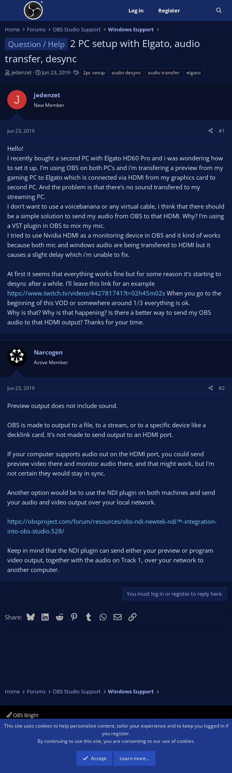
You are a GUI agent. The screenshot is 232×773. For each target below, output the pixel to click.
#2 (222, 388)
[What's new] (198, 11)
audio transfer (164, 72)
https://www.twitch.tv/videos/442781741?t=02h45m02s (86, 293)
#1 (222, 130)
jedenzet (21, 72)
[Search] (219, 11)
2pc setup (94, 72)
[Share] (210, 131)
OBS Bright (22, 715)
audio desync (126, 72)
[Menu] (11, 10)
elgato (193, 72)
